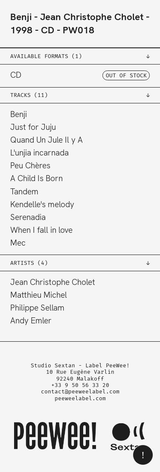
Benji (21, 17)
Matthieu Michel (38, 295)
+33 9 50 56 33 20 (80, 385)
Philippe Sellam (37, 307)
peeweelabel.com (80, 398)
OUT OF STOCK (126, 75)
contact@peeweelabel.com (80, 391)
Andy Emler (31, 320)
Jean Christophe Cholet (91, 17)
